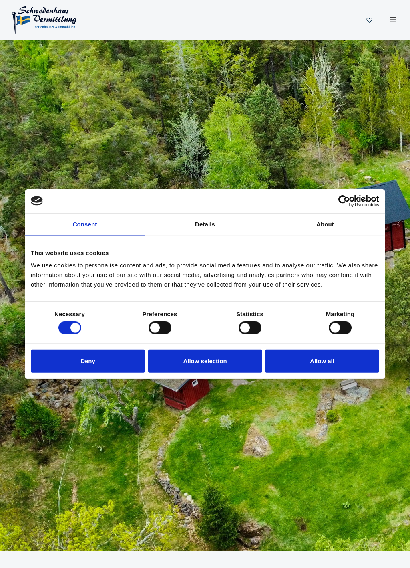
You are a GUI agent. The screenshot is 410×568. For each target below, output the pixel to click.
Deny (87, 361)
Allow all (322, 361)
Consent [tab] (85, 223)
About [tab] (325, 223)
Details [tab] (205, 223)
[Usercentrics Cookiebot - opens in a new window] (344, 201)
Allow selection (205, 361)
